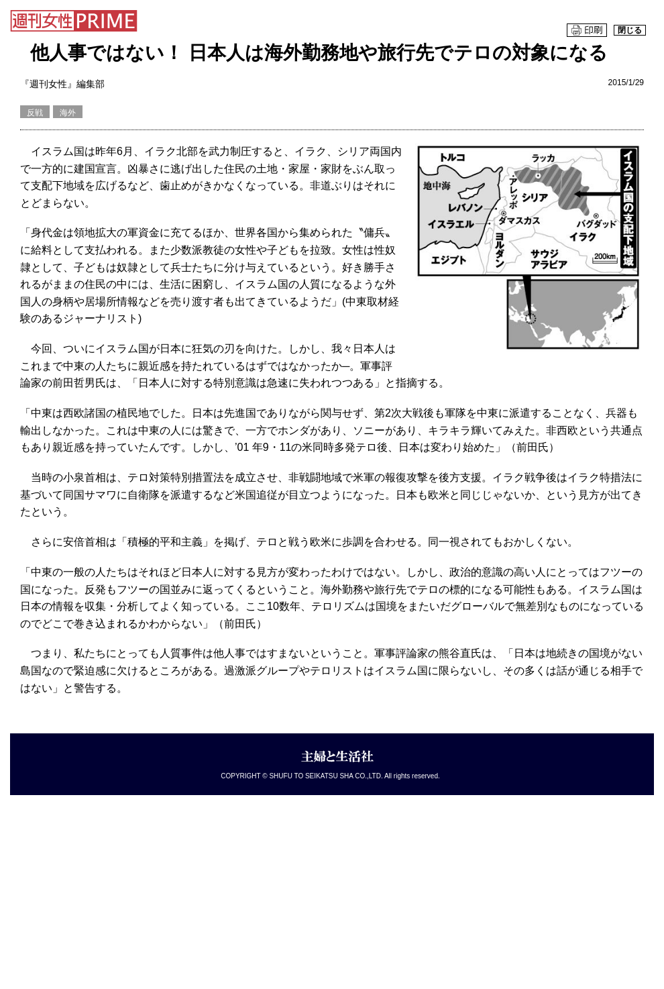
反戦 (35, 112)
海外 (68, 112)
